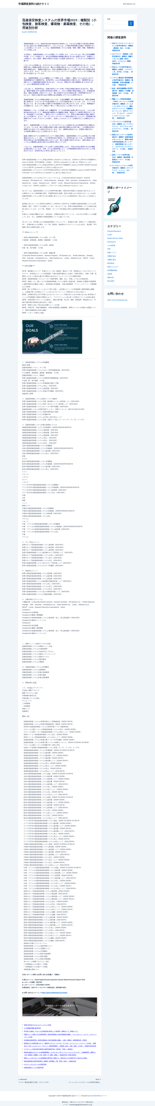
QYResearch (111, 242)
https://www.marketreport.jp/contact (55, 993)
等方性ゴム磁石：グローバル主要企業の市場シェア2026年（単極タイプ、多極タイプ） (51, 1031)
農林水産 (110, 277)
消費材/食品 (111, 256)
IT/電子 (109, 235)
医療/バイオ (111, 252)
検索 (108, 19)
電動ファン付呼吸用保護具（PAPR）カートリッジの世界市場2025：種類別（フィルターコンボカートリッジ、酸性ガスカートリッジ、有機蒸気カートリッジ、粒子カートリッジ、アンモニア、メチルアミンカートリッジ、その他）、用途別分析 (122, 108)
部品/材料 (110, 281)
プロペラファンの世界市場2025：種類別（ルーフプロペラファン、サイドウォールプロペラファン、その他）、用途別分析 (122, 126)
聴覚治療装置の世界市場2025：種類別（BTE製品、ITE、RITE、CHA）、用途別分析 (50, 1061)
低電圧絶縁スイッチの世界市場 (33, 1067)
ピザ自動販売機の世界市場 (32, 1028)
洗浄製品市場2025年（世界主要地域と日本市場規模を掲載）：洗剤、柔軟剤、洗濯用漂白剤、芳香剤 (55, 1040)
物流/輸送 (110, 263)
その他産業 (111, 245)
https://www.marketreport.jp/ (117, 300)
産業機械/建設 (112, 270)
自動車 (109, 274)
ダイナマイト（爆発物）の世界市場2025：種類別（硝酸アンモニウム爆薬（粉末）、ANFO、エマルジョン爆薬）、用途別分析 (123, 58)
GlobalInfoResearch (114, 231)
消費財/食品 (111, 260)
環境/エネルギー (113, 267)
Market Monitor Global (115, 238)
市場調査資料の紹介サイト (33, 3)
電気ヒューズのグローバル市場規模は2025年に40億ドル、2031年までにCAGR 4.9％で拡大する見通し (56, 1058)
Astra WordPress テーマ (98, 1096)
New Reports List (129, 4)
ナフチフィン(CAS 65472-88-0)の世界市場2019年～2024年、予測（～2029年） (49, 1049)
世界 (109, 249)
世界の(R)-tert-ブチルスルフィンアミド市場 (37, 1025)
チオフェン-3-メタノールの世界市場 (35, 1064)
